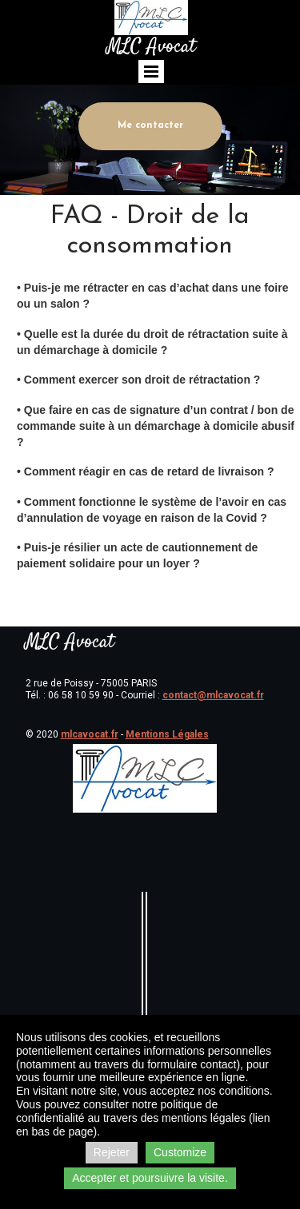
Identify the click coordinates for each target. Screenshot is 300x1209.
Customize (180, 1152)
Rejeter (112, 1152)
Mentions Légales (167, 734)
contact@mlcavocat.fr (213, 695)
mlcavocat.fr (89, 734)
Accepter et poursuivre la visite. (150, 1177)
